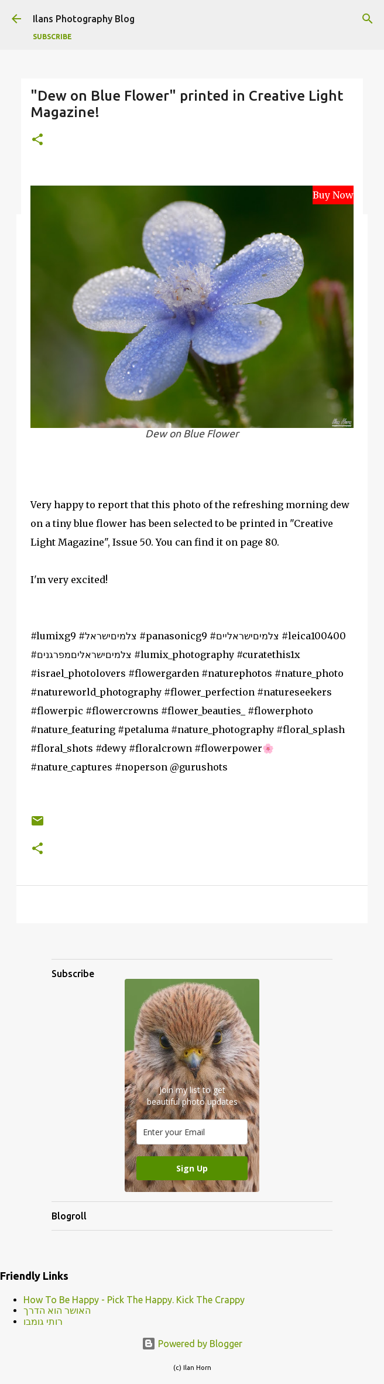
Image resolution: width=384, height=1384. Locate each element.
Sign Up (192, 1168)
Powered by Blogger (192, 1343)
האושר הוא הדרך (57, 1310)
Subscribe (52, 36)
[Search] (368, 19)
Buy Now (333, 195)
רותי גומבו (43, 1321)
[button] (37, 140)
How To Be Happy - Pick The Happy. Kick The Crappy (134, 1299)
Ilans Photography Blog (84, 18)
